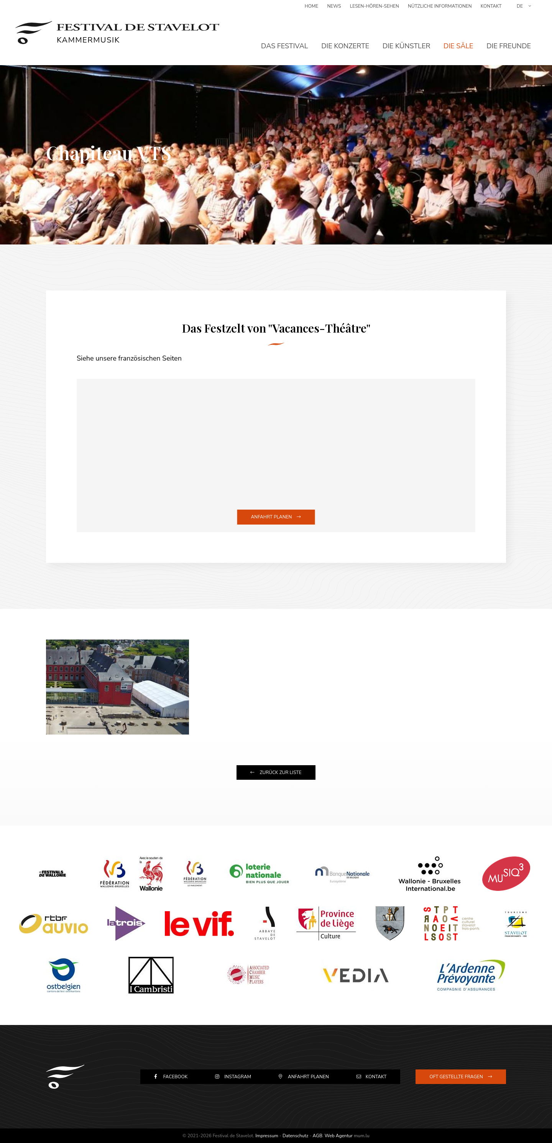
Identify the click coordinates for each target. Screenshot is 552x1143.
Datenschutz (295, 1136)
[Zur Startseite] (117, 30)
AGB (317, 1136)
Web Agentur (339, 1136)
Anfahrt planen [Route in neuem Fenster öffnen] (271, 517)
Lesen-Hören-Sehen (374, 10)
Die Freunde (508, 40)
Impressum (266, 1136)
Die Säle (458, 40)
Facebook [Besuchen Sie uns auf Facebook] (175, 1077)
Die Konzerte (345, 40)
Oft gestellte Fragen (456, 1077)
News (334, 10)
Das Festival (284, 40)
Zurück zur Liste (280, 772)
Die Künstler (406, 40)
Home (312, 10)
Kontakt (491, 10)
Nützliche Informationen (440, 10)
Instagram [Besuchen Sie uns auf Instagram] (237, 1077)
